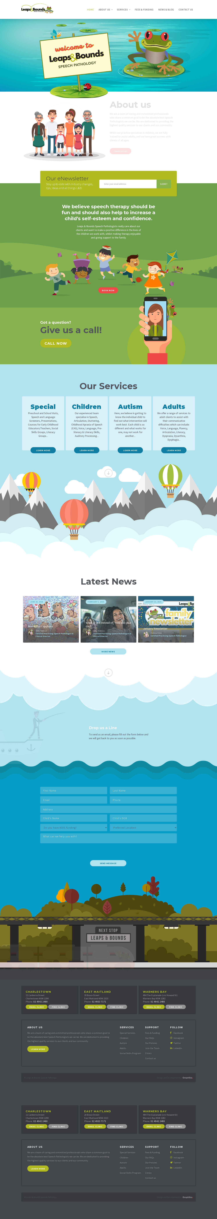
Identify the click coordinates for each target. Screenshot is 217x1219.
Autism (123, 1043)
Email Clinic (36, 1007)
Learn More (38, 1049)
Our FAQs (149, 1038)
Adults (123, 1048)
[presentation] (62, 850)
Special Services (127, 1032)
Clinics (148, 1053)
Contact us (150, 1058)
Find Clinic (58, 1007)
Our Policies (151, 1043)
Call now (56, 343)
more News (108, 652)
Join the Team (152, 1048)
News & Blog (166, 9)
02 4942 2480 (40, 1001)
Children (124, 1038)
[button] (105, 10)
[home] (37, 8)
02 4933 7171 (99, 1001)
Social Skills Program (130, 1053)
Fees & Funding (144, 9)
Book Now (108, 290)
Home (90, 9)
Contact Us (186, 9)
